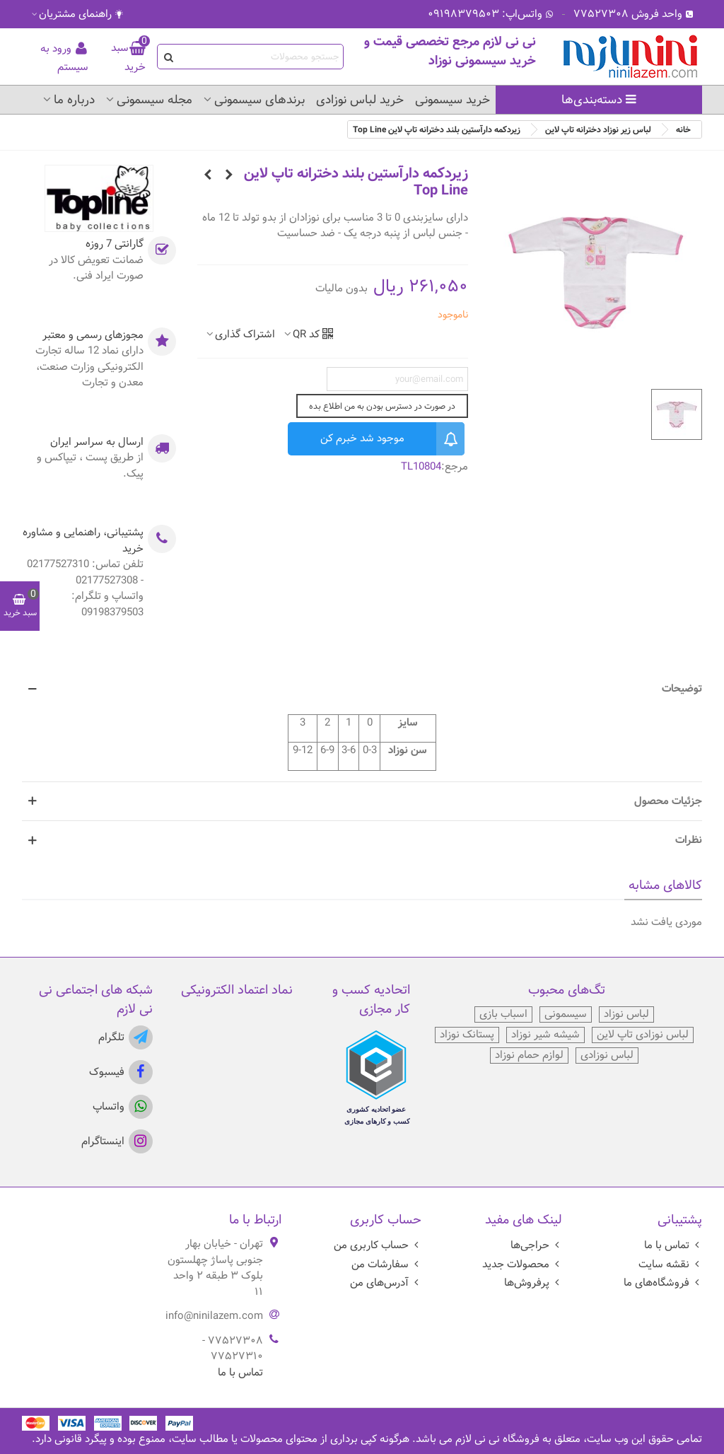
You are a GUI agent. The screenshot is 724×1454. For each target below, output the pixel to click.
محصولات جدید (522, 1264)
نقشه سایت (670, 1264)
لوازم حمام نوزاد (529, 1055)
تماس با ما (673, 1245)
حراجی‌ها (536, 1245)
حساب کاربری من (377, 1245)
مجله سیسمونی (154, 99)
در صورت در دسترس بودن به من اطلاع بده (382, 406)
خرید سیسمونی (452, 99)
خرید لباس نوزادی (360, 99)
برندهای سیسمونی (259, 99)
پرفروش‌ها (533, 1282)
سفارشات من (386, 1264)
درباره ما (74, 99)
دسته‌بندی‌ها (599, 99)
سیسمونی (565, 1014)
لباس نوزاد (626, 1014)
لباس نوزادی (607, 1055)
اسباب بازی (503, 1014)
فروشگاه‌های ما (663, 1282)
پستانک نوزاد (467, 1035)
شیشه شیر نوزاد (545, 1035)
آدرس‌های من (385, 1282)
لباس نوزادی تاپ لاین (643, 1035)
